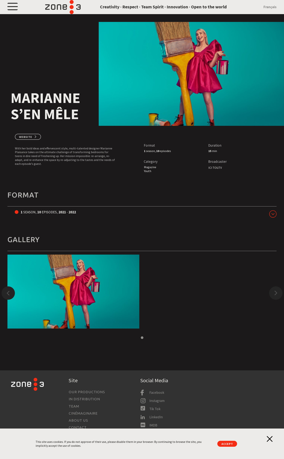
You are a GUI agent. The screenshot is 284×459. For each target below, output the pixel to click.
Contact (78, 427)
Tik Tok (155, 409)
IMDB (153, 425)
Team (74, 406)
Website (25, 146)
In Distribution (84, 399)
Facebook (156, 392)
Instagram (157, 400)
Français (270, 12)
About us (78, 420)
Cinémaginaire (83, 413)
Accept (227, 444)
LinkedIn (156, 417)
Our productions (87, 392)
